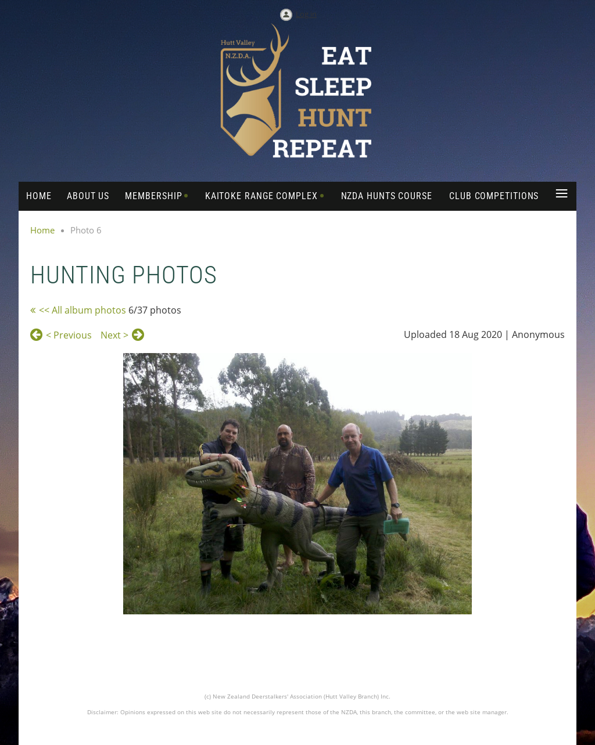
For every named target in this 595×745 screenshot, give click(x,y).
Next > (114, 335)
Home (42, 230)
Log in (306, 14)
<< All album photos (82, 310)
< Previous (69, 335)
